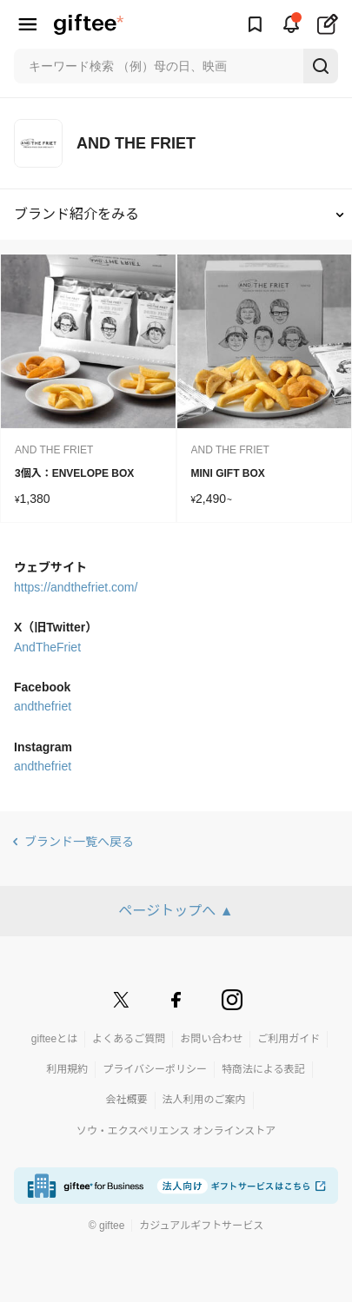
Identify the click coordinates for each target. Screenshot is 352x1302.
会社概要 (126, 1100)
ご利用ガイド (288, 1039)
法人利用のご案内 (204, 1100)
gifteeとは (54, 1039)
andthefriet (42, 706)
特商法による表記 (263, 1069)
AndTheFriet (47, 647)
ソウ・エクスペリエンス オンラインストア (176, 1131)
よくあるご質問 (128, 1039)
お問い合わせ (211, 1039)
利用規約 (67, 1069)
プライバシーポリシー (155, 1069)
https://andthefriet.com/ (75, 587)
